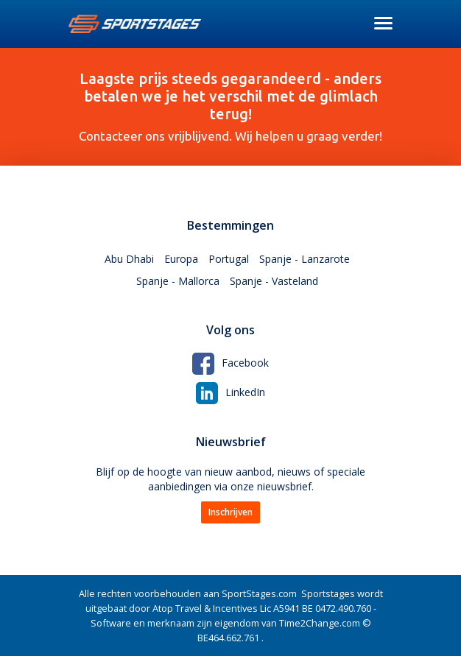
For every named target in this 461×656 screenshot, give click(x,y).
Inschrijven (230, 512)
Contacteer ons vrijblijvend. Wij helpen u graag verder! (230, 106)
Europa (181, 259)
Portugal (228, 259)
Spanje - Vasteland (274, 281)
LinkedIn (230, 392)
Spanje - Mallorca (177, 281)
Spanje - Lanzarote (304, 259)
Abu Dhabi (129, 259)
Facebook (230, 363)
